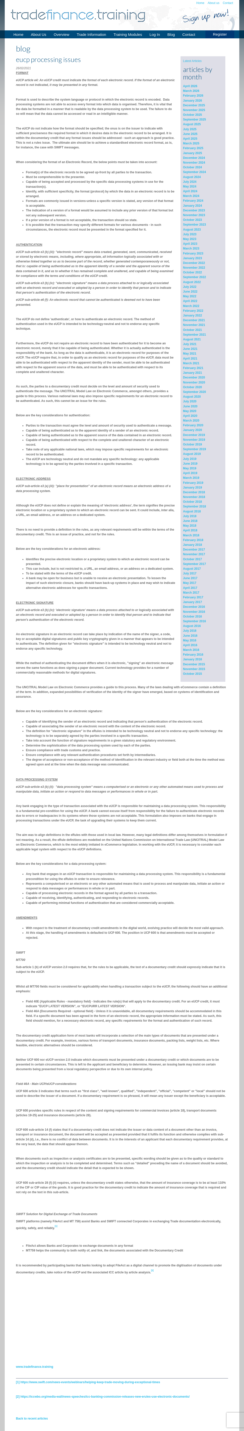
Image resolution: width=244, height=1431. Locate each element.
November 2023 (194, 215)
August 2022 (192, 282)
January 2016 (192, 659)
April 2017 (190, 588)
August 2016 (192, 626)
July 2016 (189, 630)
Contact (228, 3)
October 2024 (192, 167)
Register (220, 34)
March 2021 (191, 363)
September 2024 (194, 172)
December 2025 (194, 105)
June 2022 (190, 291)
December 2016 (194, 607)
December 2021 (194, 320)
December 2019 (194, 435)
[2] (18, 1396)
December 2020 (194, 377)
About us (213, 3)
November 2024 (194, 162)
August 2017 (192, 568)
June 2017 (190, 578)
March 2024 (191, 196)
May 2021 (189, 353)
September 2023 (194, 224)
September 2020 (194, 392)
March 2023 (191, 248)
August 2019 (192, 454)
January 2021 (192, 372)
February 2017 (193, 597)
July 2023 (189, 234)
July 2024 (189, 182)
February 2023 (193, 253)
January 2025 (192, 153)
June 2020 (190, 406)
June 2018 (190, 521)
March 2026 (191, 91)
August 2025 (192, 124)
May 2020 (189, 411)
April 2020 (190, 416)
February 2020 (193, 425)
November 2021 (194, 325)
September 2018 (194, 506)
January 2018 (192, 545)
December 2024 (194, 158)
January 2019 (192, 487)
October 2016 (192, 616)
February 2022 (193, 310)
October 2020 (192, 387)
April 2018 (190, 530)
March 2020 (191, 420)
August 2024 (192, 177)
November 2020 (194, 382)
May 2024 (189, 186)
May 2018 (189, 525)
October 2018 (192, 501)
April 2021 (190, 358)
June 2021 (190, 349)
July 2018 (189, 516)
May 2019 (189, 468)
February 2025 (193, 148)
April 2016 (190, 645)
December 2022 (194, 263)
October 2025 (192, 115)
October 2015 (192, 674)
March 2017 (191, 592)
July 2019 (189, 459)
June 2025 (190, 134)
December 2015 (194, 664)
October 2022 (192, 272)
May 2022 (189, 296)
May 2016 (189, 640)
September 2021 (194, 334)
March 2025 (191, 143)
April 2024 (190, 191)
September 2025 (194, 119)
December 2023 (194, 210)
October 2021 (192, 330)
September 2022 (194, 277)
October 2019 (192, 444)
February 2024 (193, 200)
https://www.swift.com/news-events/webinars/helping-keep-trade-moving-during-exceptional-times (90, 1382)
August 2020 (192, 396)
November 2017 (194, 554)
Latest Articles (192, 61)
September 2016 (194, 621)
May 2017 (189, 583)
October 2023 (192, 220)
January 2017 (192, 602)
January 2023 (192, 258)
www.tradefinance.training (34, 1367)
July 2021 (189, 344)
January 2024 (192, 205)
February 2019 (193, 483)
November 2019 (194, 439)
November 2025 (194, 110)
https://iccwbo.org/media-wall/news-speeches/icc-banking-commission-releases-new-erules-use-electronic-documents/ (105, 1396)
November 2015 (194, 669)
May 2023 (189, 239)
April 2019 (190, 473)
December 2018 (194, 492)
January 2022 (192, 315)
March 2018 (191, 535)
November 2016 (194, 612)
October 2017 (192, 559)
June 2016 (190, 635)
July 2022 (189, 287)
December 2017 (194, 549)
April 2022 (190, 301)
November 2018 (194, 497)
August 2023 (192, 229)
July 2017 (189, 573)
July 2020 (189, 401)
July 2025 (189, 129)
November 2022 (194, 267)
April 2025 (190, 138)
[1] (18, 1382)
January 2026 (192, 100)
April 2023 (190, 244)
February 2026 (193, 95)
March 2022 (191, 306)
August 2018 (192, 511)
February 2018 (193, 540)
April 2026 (190, 86)
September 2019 (194, 449)
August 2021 (192, 339)
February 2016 (193, 654)
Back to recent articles (32, 1418)
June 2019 (190, 463)
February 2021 (193, 368)
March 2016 (191, 650)
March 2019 (191, 478)
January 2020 (192, 430)
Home (200, 3)
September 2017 (194, 564)
